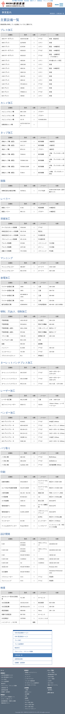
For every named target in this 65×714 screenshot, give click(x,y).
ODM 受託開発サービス (21, 633)
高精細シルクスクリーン (31, 672)
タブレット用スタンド (6, 699)
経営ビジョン (28, 692)
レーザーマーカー (29, 678)
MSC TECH (50, 683)
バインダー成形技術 (30, 680)
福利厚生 (50, 689)
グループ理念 (51, 672)
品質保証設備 (18, 659)
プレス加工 (18, 640)
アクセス (27, 700)
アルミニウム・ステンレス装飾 (24, 651)
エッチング (27, 676)
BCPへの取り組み (29, 706)
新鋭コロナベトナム (53, 685)
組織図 (26, 698)
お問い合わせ (50, 692)
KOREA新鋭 (51, 676)
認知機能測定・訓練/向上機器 (8, 701)
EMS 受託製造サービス (21, 636)
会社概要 (27, 694)
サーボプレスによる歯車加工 (32, 683)
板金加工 (17, 647)
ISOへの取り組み (29, 702)
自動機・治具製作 (20, 662)
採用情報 (49, 687)
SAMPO (50, 680)
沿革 (26, 696)
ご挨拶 (26, 689)
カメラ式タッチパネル (30, 685)
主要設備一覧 (18, 655)
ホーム (2, 670)
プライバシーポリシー (30, 708)
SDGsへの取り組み (29, 704)
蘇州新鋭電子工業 (52, 674)
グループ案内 (50, 670)
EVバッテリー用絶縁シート (8, 696)
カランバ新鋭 (51, 678)
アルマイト (27, 674)
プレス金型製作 (19, 644)
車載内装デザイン (5, 703)
